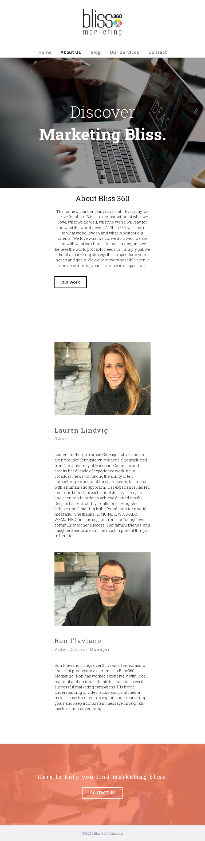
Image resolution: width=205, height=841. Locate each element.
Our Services (124, 52)
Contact (157, 52)
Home (45, 52)
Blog (95, 52)
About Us (71, 52)
